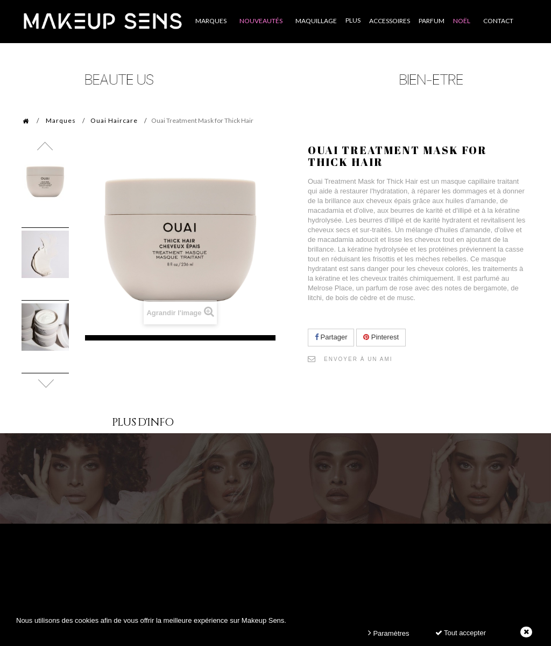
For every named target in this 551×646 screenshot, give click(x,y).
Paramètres (388, 632)
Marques (61, 120)
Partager (331, 337)
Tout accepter (460, 633)
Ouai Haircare (114, 120)
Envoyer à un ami (358, 359)
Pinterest (381, 337)
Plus (353, 20)
